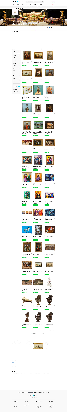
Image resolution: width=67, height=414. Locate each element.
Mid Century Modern (39, 6)
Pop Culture (16, 81)
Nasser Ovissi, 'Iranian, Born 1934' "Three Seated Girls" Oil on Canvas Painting (37, 219)
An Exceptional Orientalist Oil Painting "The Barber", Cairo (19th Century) (49, 132)
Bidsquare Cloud (37, 407)
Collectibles (16, 80)
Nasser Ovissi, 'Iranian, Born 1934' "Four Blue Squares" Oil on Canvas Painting (49, 184)
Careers (15, 405)
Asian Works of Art (47, 6)
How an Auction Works (51, 405)
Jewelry (16, 75)
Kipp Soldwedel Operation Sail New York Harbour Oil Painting (37, 271)
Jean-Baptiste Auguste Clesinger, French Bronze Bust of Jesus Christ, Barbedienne (49, 306)
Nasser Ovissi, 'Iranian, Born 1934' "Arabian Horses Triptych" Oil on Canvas (26, 219)
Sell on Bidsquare (38, 402)
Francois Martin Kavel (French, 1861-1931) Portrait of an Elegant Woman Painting (37, 79)
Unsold (17, 60)
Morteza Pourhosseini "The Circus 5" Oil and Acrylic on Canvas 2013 (37, 97)
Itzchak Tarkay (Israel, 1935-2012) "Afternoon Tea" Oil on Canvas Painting (26, 167)
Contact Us (15, 406)
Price (13, 84)
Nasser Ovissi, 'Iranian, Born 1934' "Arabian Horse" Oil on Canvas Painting (26, 236)
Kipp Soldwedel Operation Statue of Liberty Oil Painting (49, 271)
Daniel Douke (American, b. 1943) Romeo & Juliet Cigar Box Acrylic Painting (26, 97)
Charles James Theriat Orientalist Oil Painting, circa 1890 (26, 289)
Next (43, 333)
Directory (27, 4)
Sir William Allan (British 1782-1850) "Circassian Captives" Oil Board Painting (49, 149)
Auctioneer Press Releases (39, 406)
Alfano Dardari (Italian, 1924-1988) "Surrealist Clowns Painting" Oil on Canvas (37, 132)
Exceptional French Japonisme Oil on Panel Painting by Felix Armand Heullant (26, 271)
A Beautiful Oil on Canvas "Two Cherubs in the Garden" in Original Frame (49, 62)
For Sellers (40, 4)
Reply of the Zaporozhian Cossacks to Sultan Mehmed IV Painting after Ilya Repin (49, 254)
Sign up (53, 1)
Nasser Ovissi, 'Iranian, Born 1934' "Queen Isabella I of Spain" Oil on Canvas (37, 236)
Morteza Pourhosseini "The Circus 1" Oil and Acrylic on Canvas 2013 (26, 114)
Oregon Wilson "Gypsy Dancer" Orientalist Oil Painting (37, 254)
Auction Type (14, 63)
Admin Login (37, 405)
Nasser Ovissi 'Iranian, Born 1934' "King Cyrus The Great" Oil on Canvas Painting (37, 184)
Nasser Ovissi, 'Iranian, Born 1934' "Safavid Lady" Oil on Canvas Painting (37, 201)
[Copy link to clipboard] (47, 27)
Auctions (13, 4)
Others (54, 6)
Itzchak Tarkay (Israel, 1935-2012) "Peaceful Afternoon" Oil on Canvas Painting (37, 167)
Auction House (15, 89)
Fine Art (13, 6)
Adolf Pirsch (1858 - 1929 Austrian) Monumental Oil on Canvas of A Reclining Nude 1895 (26, 149)
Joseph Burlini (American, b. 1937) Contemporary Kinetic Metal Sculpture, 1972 (49, 289)
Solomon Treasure (37, 21)
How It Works (35, 4)
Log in (50, 1)
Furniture (25, 6)
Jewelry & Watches (31, 6)
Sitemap (50, 406)
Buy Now (18, 4)
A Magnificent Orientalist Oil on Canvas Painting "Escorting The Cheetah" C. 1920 (37, 62)
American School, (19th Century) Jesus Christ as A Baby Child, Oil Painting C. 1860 (26, 132)
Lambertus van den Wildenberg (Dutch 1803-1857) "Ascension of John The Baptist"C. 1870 (26, 62)
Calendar (22, 4)
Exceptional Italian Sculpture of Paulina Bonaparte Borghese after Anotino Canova (26, 306)
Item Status (14, 55)
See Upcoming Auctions (26, 402)
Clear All (19, 51)
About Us (15, 402)
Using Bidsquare (51, 402)
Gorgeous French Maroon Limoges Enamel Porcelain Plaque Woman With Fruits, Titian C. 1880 (37, 114)
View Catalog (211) (50, 24)
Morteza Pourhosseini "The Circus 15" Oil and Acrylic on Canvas (49, 97)
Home (12, 8)
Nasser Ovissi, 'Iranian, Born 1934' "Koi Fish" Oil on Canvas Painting (49, 236)
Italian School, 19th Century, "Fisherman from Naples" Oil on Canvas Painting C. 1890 (48, 79)
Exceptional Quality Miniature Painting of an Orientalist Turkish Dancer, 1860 (26, 254)
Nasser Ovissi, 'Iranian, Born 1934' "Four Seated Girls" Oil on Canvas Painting (49, 201)
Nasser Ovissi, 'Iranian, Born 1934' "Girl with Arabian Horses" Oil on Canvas (26, 201)
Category (14, 68)
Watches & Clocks (16, 78)
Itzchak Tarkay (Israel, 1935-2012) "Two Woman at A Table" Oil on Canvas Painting (26, 184)
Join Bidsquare (25, 405)
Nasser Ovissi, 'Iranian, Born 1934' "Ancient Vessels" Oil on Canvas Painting (49, 219)
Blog (30, 4)
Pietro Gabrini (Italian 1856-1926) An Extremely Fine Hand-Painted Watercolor (26, 79)
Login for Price (24, 65)
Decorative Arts (19, 6)
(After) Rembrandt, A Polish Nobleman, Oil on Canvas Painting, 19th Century (49, 114)
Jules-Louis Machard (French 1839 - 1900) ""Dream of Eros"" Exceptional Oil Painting (37, 289)
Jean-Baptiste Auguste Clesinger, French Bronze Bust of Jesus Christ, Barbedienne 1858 (37, 306)
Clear (18, 55)
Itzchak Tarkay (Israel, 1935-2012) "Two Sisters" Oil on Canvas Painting (49, 167)
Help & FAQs (50, 407)
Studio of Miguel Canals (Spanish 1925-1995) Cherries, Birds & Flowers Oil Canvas (37, 149)
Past (14, 8)
